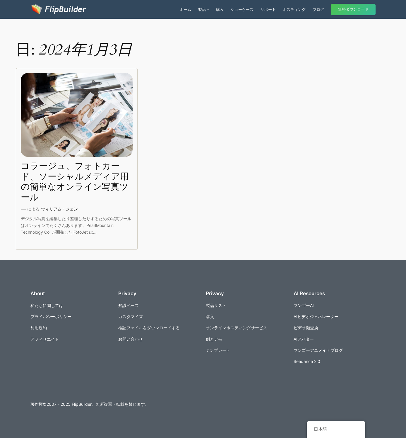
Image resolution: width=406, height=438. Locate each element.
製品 (202, 9)
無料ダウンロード (353, 9)
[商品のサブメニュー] (208, 9)
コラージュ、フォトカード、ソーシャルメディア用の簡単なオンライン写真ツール (75, 182)
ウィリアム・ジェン (59, 208)
